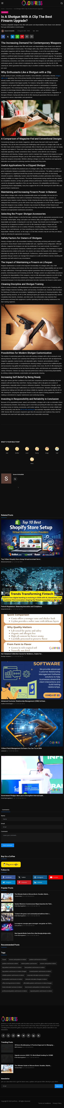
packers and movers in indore (37, 959)
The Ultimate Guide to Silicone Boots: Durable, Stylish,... (32, 894)
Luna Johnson (18, 925)
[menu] (2, 3)
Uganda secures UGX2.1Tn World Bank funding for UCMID (34, 1055)
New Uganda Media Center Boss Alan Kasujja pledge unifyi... (33, 933)
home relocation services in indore (12, 987)
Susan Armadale (18, 474)
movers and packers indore (48, 963)
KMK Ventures (18, 1047)
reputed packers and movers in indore (41, 991)
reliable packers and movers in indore (13, 975)
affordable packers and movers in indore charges (38, 983)
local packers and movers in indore (12, 979)
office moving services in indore (11, 983)
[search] (61, 3)
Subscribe (59, 1086)
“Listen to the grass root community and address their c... (32, 913)
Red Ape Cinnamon (6, 656)
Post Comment (7, 845)
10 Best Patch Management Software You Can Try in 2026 (21, 748)
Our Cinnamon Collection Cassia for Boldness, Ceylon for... (22, 654)
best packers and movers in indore (35, 967)
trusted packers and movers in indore (40, 971)
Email (3, 823)
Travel (4, 959)
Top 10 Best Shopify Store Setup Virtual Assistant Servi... (21, 559)
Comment (4, 831)
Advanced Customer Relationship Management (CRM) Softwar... (23, 701)
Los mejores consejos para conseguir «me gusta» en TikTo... (34, 923)
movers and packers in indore (17, 959)
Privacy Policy (57, 1103)
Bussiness (9, 9)
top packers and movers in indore (11, 967)
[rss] (38, 1035)
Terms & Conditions (44, 1103)
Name (3, 816)
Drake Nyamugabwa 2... (7, 798)
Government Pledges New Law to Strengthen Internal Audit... (22, 795)
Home (2, 9)
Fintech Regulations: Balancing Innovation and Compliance (21, 606)
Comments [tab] (5, 810)
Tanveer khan (18, 896)
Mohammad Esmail (6, 561)
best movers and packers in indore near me (37, 987)
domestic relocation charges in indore (36, 979)
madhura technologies (7, 703)
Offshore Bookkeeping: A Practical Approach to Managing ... (35, 1045)
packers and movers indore (10, 963)
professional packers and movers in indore (14, 991)
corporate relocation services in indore (38, 975)
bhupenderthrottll (5, 609)
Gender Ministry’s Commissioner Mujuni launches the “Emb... (34, 904)
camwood (3, 751)
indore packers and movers (29, 963)
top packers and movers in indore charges (14, 971)
